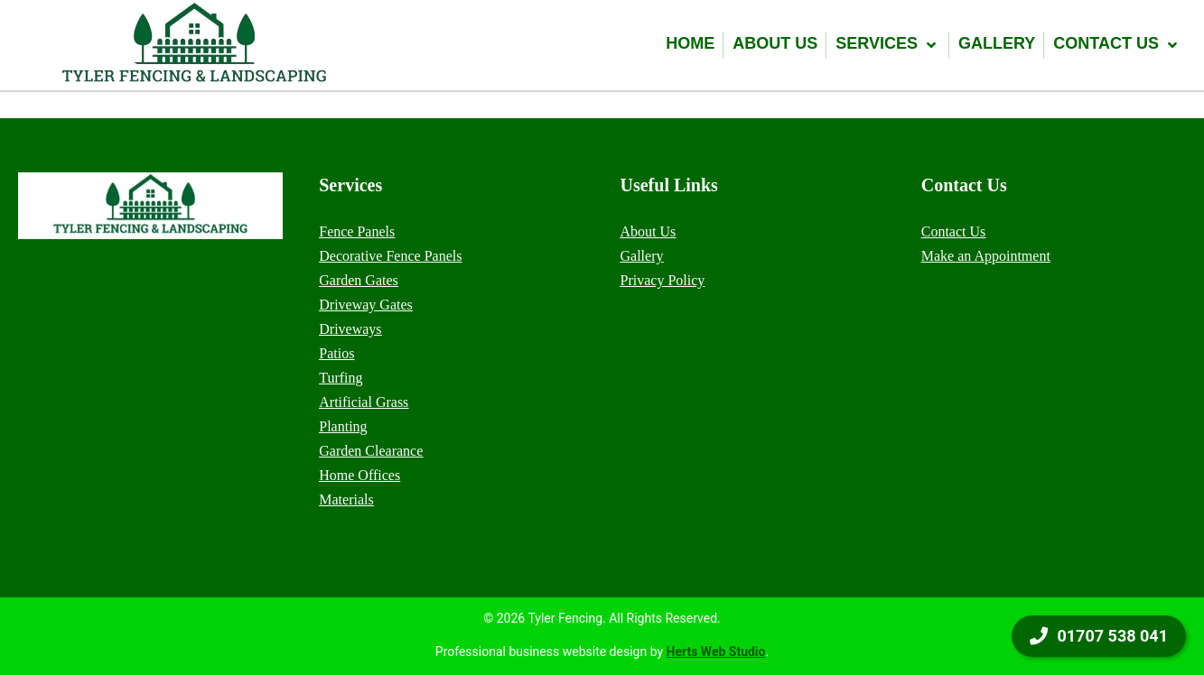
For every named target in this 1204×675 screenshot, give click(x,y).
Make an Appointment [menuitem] (985, 256)
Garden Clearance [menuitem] (371, 450)
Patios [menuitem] (336, 353)
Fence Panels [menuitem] (357, 231)
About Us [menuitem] (649, 231)
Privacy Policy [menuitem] (663, 280)
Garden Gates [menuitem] (358, 280)
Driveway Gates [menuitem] (366, 304)
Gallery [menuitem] (642, 256)
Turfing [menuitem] (340, 377)
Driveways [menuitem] (350, 329)
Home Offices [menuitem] (359, 475)
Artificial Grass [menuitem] (363, 402)
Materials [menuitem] (346, 499)
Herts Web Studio (716, 651)
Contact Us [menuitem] (953, 231)
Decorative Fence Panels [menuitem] (390, 256)
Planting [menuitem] (343, 426)
